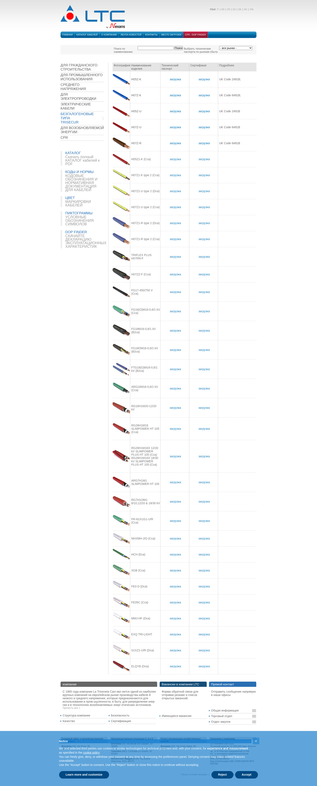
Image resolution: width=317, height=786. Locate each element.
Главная (67, 34)
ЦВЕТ (70, 198)
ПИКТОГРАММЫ (78, 213)
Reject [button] (222, 774)
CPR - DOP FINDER (195, 34)
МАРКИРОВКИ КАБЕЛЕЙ (78, 203)
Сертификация (121, 721)
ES (234, 9)
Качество (69, 721)
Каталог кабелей (86, 34)
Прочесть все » (71, 708)
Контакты (151, 34)
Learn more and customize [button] (84, 774)
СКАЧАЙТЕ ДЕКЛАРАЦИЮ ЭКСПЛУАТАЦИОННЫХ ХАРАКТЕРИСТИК (85, 241)
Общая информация (225, 710)
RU (245, 9)
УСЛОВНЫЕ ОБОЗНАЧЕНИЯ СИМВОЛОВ (79, 220)
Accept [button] (246, 774)
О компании (109, 34)
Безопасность (120, 715)
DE (239, 9)
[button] (256, 741)
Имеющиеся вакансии (176, 716)
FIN (251, 9)
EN (222, 9)
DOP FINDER (76, 232)
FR (228, 9)
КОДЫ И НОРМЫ (79, 172)
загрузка (175, 79)
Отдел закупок (220, 721)
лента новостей (130, 34)
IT (217, 9)
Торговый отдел (221, 716)
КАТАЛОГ (73, 153)
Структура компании (76, 715)
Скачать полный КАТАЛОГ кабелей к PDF (82, 160)
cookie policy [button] (91, 752)
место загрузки (171, 34)
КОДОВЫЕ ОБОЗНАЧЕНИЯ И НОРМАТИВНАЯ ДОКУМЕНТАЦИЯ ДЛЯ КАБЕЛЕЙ (81, 183)
